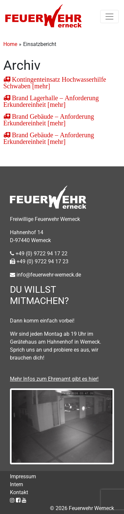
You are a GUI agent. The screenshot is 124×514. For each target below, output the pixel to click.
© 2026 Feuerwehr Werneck (82, 508)
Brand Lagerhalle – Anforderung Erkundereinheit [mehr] (51, 101)
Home (10, 44)
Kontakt (19, 492)
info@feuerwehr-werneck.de (45, 275)
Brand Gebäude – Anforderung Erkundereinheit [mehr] (48, 119)
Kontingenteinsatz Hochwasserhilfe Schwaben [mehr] (54, 82)
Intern (16, 484)
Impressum (23, 476)
